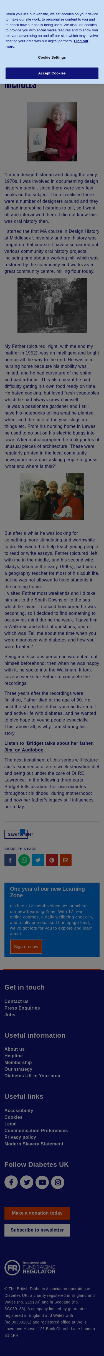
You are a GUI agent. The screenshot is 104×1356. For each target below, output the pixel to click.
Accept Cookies (52, 70)
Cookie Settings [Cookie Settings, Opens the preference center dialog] (52, 55)
